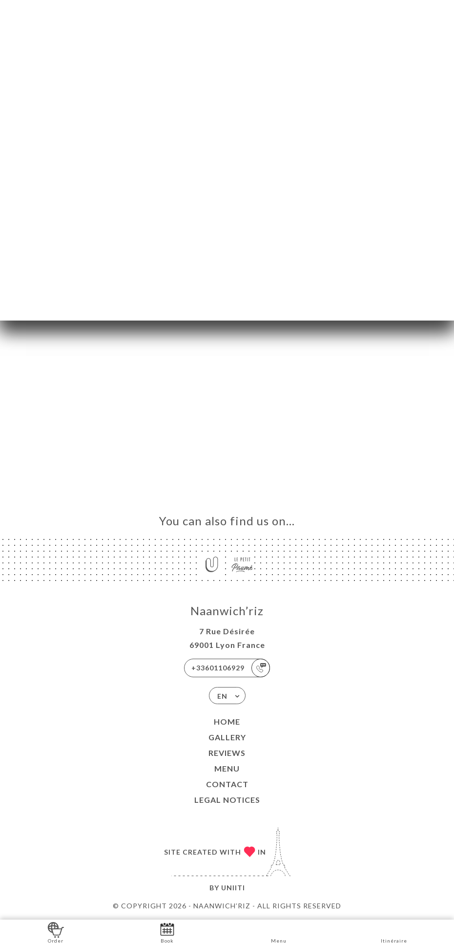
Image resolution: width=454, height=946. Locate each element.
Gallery (227, 737)
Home (227, 721)
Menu (227, 768)
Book (167, 932)
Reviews (227, 752)
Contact (227, 784)
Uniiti (233, 887)
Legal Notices (227, 799)
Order (56, 932)
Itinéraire (394, 932)
